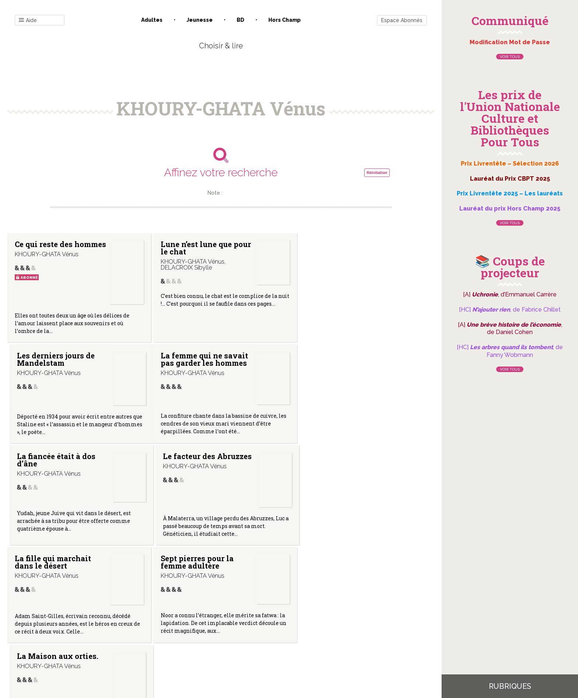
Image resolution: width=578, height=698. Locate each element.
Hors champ (284, 20)
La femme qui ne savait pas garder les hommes (58, 359)
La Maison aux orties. (341, 457)
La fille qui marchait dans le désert (53, 460)
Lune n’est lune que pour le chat (193, 247)
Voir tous (510, 57)
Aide (28, 20)
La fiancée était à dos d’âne (196, 359)
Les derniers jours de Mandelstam (339, 247)
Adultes (152, 20)
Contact (137, 623)
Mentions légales (237, 623)
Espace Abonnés (401, 20)
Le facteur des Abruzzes (326, 359)
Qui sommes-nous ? (182, 623)
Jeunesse (200, 20)
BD (240, 20)
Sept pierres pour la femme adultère (193, 460)
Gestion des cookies (292, 623)
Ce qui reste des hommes (44, 247)
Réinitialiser (376, 173)
